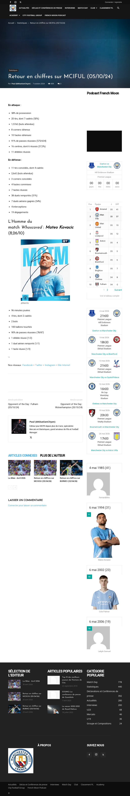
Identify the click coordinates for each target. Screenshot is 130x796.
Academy (15, 15)
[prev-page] (10, 487)
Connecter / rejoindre (113, 2)
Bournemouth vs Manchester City (104, 427)
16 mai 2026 (104, 384)
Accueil (11, 23)
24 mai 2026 (104, 434)
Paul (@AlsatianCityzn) (21, 83)
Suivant (118, 290)
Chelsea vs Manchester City (104, 403)
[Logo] (13, 8)
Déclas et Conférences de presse (47, 8)
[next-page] (15, 487)
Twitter (38, 365)
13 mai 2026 (104, 361)
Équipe (98, 204)
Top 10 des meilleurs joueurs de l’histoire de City (72, 680)
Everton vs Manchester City (104, 331)
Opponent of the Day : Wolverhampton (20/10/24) (69, 406)
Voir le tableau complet (109, 296)
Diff (117, 204)
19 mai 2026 (104, 410)
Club (94, 8)
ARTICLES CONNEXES (22, 455)
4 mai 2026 (104, 311)
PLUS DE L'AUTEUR (52, 455)
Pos (90, 204)
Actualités (24, 8)
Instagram (50, 365)
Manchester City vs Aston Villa (104, 450)
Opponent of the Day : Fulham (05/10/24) (23, 406)
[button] (118, 8)
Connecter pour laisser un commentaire (27, 505)
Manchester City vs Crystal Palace (104, 377)
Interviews (70, 8)
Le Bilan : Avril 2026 (16, 478)
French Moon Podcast (55, 15)
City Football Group (32, 15)
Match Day (83, 8)
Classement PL (106, 8)
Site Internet (64, 365)
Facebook (28, 365)
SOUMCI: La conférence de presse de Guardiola (71, 694)
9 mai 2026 (104, 337)
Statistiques (22, 23)
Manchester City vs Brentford (104, 354)
